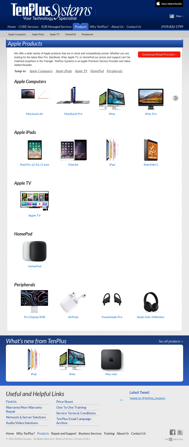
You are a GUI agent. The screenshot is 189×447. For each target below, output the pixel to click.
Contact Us (133, 27)
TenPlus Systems (53, 11)
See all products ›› (171, 341)
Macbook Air (34, 113)
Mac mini (111, 374)
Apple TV (54, 34)
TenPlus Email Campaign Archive (73, 421)
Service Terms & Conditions (76, 413)
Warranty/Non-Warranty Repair (24, 409)
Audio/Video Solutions (22, 423)
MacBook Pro (73, 113)
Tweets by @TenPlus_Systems (147, 398)
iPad (112, 164)
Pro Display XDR (34, 317)
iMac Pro (151, 113)
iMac (112, 113)
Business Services (90, 433)
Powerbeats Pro (112, 317)
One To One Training (71, 407)
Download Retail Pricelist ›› (159, 54)
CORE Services (28, 27)
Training (109, 433)
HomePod (70, 34)
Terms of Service (64, 439)
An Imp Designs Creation (174, 439)
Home (12, 27)
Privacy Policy (82, 439)
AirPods (73, 317)
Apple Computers (17, 34)
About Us (117, 27)
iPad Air (73, 164)
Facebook (172, 432)
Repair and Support (63, 433)
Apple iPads (38, 34)
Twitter (180, 432)
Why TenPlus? (99, 27)
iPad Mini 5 (151, 164)
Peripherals (87, 34)
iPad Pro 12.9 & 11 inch (34, 164)
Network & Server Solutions (26, 417)
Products (81, 27)
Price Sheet (64, 402)
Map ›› (179, 16)
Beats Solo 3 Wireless (150, 317)
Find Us (11, 402)
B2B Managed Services (56, 27)
